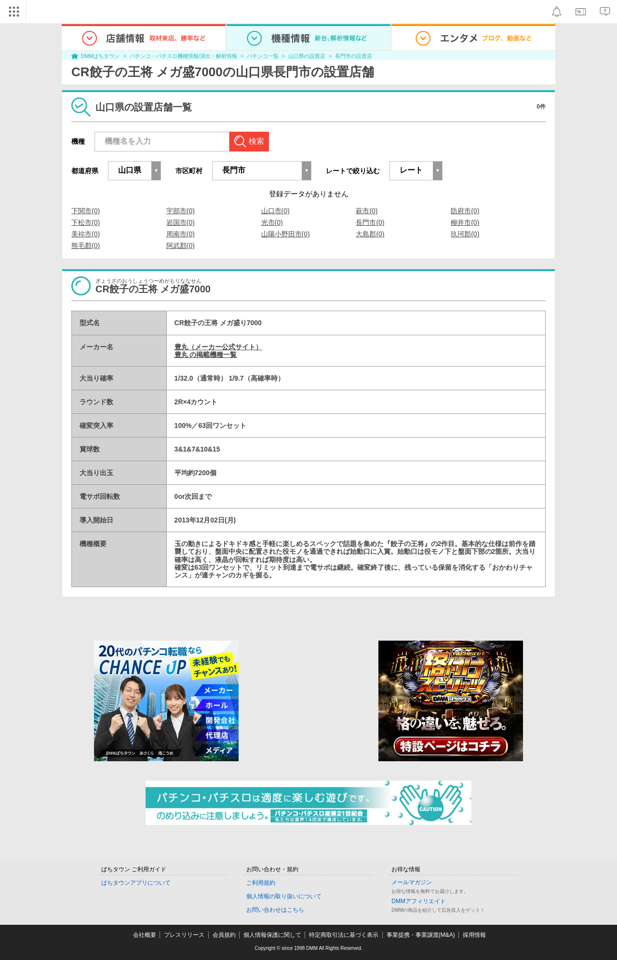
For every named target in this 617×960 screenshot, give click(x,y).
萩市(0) (366, 210)
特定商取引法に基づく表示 (343, 935)
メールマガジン (411, 882)
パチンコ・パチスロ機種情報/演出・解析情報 (183, 56)
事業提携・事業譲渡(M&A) (421, 935)
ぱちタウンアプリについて (136, 882)
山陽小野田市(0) (285, 234)
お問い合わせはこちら (275, 909)
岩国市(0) (180, 222)
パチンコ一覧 (263, 56)
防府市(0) (465, 210)
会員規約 (224, 935)
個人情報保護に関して (272, 935)
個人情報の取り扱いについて (284, 896)
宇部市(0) (180, 210)
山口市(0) (275, 210)
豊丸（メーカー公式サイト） (218, 347)
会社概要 (144, 935)
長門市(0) (370, 222)
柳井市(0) (465, 222)
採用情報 (474, 935)
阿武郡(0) (180, 245)
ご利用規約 (260, 882)
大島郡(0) (370, 234)
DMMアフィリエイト (418, 901)
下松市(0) (85, 222)
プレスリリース (184, 935)
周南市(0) (180, 234)
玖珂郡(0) (465, 234)
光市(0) (272, 222)
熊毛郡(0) (85, 245)
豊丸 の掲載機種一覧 (205, 354)
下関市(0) (85, 210)
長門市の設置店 (353, 56)
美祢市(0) (85, 234)
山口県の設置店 (306, 56)
